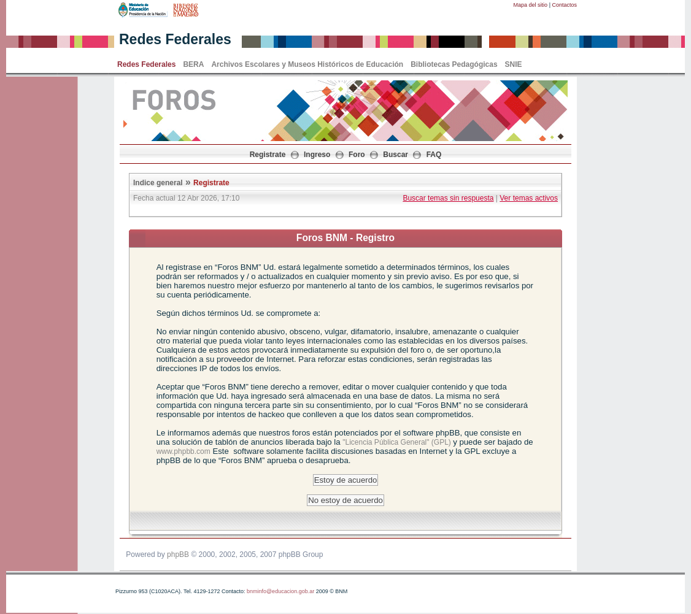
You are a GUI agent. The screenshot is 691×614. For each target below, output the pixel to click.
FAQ (434, 154)
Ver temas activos (529, 198)
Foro (357, 154)
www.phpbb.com (183, 451)
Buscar (395, 154)
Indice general (158, 182)
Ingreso (317, 154)
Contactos (564, 5)
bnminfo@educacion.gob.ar (280, 591)
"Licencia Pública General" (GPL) (397, 442)
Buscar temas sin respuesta (448, 198)
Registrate (268, 154)
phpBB (178, 554)
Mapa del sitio (531, 5)
